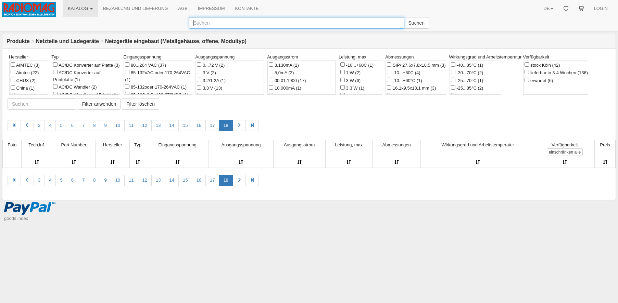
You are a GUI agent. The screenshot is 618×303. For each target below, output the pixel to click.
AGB (182, 8)
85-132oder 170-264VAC (156, 87)
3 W (350, 80)
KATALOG (80, 8)
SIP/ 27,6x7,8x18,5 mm (416, 65)
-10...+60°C (404, 80)
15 (185, 125)
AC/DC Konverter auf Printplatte (76, 76)
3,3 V (209, 88)
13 (158, 125)
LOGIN (601, 8)
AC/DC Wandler (75, 87)
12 (144, 125)
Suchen (416, 23)
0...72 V (211, 65)
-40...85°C (467, 65)
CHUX (23, 80)
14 (171, 125)
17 (212, 125)
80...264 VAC (145, 65)
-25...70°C (467, 80)
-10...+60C (357, 65)
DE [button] (548, 8)
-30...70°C (467, 72)
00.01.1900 (287, 80)
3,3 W (352, 88)
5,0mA (281, 72)
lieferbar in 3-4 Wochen (556, 72)
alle (565, 152)
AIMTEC (25, 65)
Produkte (18, 41)
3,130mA (284, 65)
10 (117, 125)
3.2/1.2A (211, 80)
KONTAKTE (247, 8)
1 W (350, 72)
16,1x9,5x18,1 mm (411, 88)
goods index (16, 218)
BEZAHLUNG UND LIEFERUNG (135, 8)
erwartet (539, 80)
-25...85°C (467, 88)
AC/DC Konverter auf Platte (86, 65)
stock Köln (542, 65)
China (23, 88)
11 (131, 125)
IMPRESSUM (211, 8)
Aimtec (25, 72)
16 (198, 125)
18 (225, 125)
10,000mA (285, 88)
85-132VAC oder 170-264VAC (157, 76)
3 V (206, 72)
